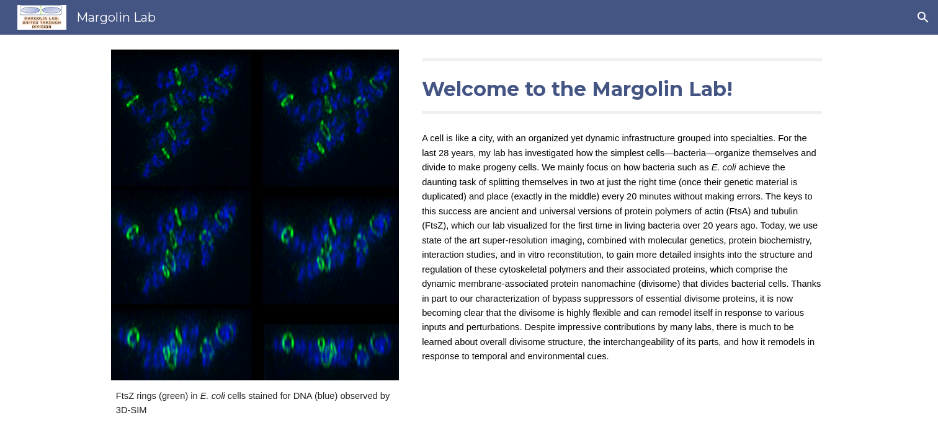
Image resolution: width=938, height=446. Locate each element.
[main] (255, 403)
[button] (923, 17)
